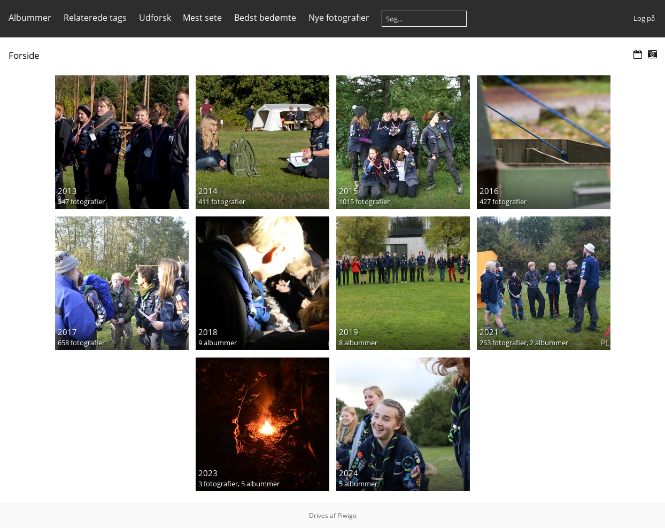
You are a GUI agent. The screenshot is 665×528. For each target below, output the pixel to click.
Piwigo (347, 515)
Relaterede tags (95, 18)
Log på (644, 18)
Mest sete (202, 18)
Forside (24, 55)
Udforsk (155, 18)
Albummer (30, 18)
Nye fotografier (338, 18)
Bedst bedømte (265, 18)
